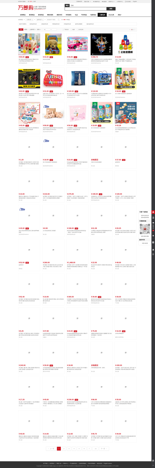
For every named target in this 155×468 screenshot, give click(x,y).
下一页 (104, 448)
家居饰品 (32, 15)
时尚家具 (68, 15)
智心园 (117, 63)
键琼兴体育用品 (119, 337)
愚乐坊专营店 (46, 371)
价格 (39, 29)
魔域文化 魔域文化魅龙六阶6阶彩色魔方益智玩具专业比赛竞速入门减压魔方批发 (29, 438)
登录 (31, 1)
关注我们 (128, 1)
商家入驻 (59, 463)
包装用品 (93, 15)
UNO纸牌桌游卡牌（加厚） (98, 367)
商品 (67, 5)
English (135, 1)
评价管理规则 (91, 463)
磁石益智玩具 (90, 24)
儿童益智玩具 (44, 24)
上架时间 (32, 29)
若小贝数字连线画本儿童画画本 (123, 93)
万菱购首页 (79, 1)
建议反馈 (99, 463)
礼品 (76, 15)
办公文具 (111, 15)
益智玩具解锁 (78, 24)
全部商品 (23, 15)
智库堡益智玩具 (23, 63)
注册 (34, 1)
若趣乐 (117, 131)
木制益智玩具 (67, 24)
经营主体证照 (99, 466)
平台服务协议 (73, 463)
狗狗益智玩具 (56, 24)
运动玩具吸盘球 (119, 333)
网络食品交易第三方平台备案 (111, 466)
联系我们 (52, 463)
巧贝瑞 (117, 303)
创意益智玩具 (33, 24)
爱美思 (117, 166)
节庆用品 (84, 15)
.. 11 (95, 448)
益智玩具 (40, 20)
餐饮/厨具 (50, 15)
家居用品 (41, 15)
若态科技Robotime (96, 63)
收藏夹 (104, 1)
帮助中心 (120, 1)
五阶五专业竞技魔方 (96, 162)
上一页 (51, 448)
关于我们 (45, 463)
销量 (26, 29)
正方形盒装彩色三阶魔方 (49, 230)
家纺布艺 (59, 15)
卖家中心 (112, 1)
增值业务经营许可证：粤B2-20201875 (85, 466)
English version (108, 463)
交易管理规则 (82, 463)
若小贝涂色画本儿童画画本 (98, 128)
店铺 (72, 5)
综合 (21, 29)
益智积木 (117, 162)
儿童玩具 (102, 15)
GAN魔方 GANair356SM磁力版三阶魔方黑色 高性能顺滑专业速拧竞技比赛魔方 (77, 300)
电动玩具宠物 (46, 59)
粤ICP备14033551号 (69, 466)
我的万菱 (87, 1)
